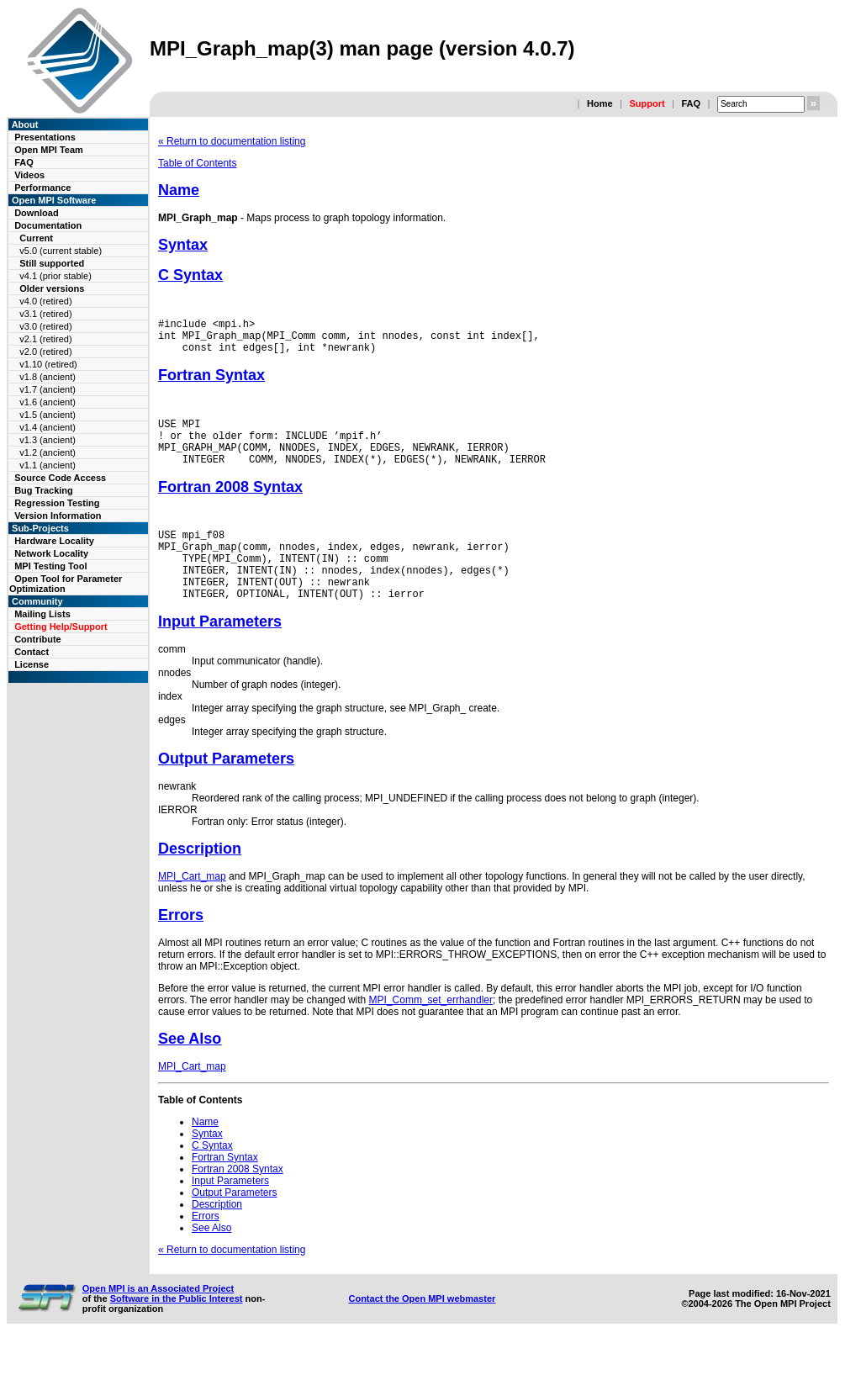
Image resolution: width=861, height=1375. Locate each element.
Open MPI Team (48, 150)
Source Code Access (60, 478)
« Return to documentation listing (231, 141)
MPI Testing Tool (50, 566)
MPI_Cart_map (192, 909)
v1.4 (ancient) (47, 427)
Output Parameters (226, 791)
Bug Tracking (43, 490)
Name (178, 190)
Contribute (37, 639)
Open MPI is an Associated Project (158, 1321)
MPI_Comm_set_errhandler (431, 1033)
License (31, 664)
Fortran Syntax (211, 382)
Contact (31, 652)
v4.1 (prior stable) (55, 276)
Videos (29, 175)
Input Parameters (220, 654)
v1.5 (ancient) (47, 415)
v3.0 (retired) (45, 326)
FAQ (690, 103)
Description (199, 881)
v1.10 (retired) (48, 364)
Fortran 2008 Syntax (230, 504)
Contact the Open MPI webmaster (421, 1331)
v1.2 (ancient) (47, 452)
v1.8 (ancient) (47, 377)
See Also (189, 1071)
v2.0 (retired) (45, 351)
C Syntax (190, 275)
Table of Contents (197, 163)
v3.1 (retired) (45, 314)
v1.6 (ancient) (47, 402)
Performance (42, 187)
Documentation (48, 225)
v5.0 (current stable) (60, 251)
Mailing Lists (42, 614)
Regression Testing (56, 503)
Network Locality (51, 553)
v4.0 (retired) (45, 301)
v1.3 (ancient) (47, 440)
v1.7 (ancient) (47, 389)
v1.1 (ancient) (47, 465)
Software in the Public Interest (176, 1331)
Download (36, 213)
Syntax (183, 244)
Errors (180, 947)
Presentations (45, 137)
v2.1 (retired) (45, 339)
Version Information (57, 515)
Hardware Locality (54, 541)
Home (600, 103)
